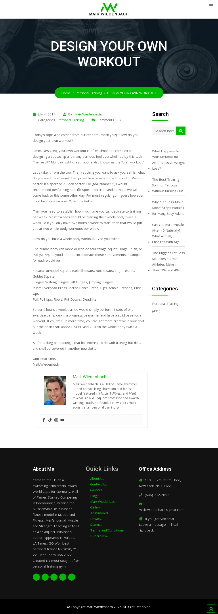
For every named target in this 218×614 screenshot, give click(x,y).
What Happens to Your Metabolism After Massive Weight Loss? (168, 160)
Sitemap (96, 524)
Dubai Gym (98, 536)
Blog (93, 495)
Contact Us (98, 484)
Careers (96, 490)
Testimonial (99, 513)
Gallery (95, 507)
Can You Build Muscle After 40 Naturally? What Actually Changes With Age (168, 233)
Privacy (95, 518)
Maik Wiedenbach (88, 114)
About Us (97, 478)
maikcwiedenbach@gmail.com (161, 509)
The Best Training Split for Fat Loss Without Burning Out (167, 185)
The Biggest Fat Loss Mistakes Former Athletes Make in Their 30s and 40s (168, 261)
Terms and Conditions (107, 530)
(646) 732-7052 (157, 495)
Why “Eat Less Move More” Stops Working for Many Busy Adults (168, 208)
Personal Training (70, 120)
